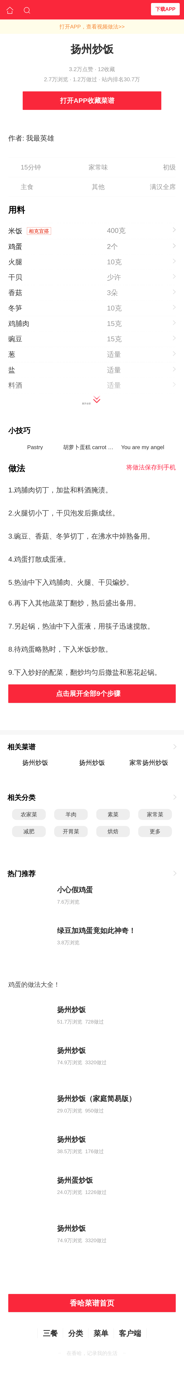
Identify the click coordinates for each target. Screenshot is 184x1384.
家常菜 (155, 814)
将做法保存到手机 (151, 467)
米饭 (15, 231)
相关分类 (21, 797)
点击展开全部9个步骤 (88, 693)
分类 (75, 1333)
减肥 (28, 831)
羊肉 (70, 814)
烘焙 (113, 831)
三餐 (50, 1333)
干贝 (15, 277)
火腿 (15, 262)
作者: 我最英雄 (31, 138)
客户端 (130, 1333)
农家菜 (29, 814)
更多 (155, 831)
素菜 (113, 814)
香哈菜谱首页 (92, 1303)
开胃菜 (71, 831)
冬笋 (15, 308)
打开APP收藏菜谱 (92, 100)
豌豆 (15, 339)
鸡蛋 (15, 246)
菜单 (101, 1333)
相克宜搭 (39, 231)
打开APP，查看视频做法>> (92, 27)
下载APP (165, 9)
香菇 (15, 292)
